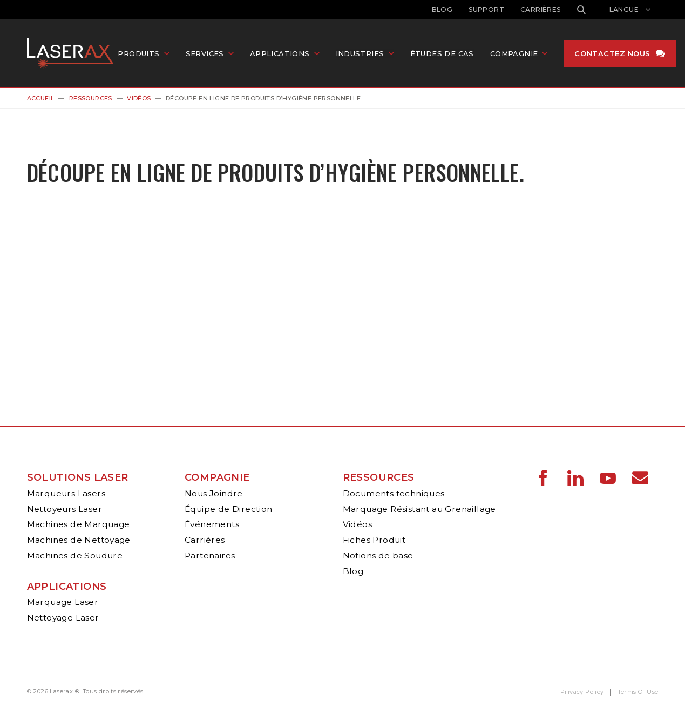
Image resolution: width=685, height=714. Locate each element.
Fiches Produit (374, 540)
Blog (442, 9)
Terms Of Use (638, 692)
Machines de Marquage (78, 524)
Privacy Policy (582, 692)
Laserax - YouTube (608, 478)
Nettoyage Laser (63, 617)
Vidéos (139, 98)
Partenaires (210, 555)
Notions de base (378, 555)
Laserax (73, 53)
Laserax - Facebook (543, 478)
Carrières (540, 9)
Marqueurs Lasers (66, 493)
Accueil (41, 98)
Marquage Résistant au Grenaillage (419, 509)
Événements (212, 524)
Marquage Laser (63, 602)
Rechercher (581, 9)
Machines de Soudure (75, 555)
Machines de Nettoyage (79, 540)
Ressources (90, 98)
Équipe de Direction (229, 509)
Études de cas (442, 53)
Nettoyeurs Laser (64, 509)
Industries (360, 53)
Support (486, 9)
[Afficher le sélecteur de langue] (630, 9)
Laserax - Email (640, 478)
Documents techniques (394, 493)
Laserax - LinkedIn (575, 478)
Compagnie (217, 477)
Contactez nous (613, 53)
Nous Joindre (214, 493)
